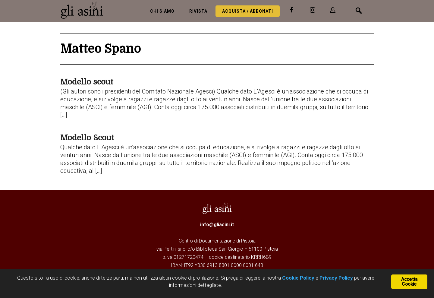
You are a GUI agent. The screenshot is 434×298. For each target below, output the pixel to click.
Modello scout (86, 82)
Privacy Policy (336, 278)
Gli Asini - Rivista (84, 10)
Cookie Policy (297, 278)
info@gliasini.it (217, 224)
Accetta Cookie (409, 281)
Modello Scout (87, 137)
